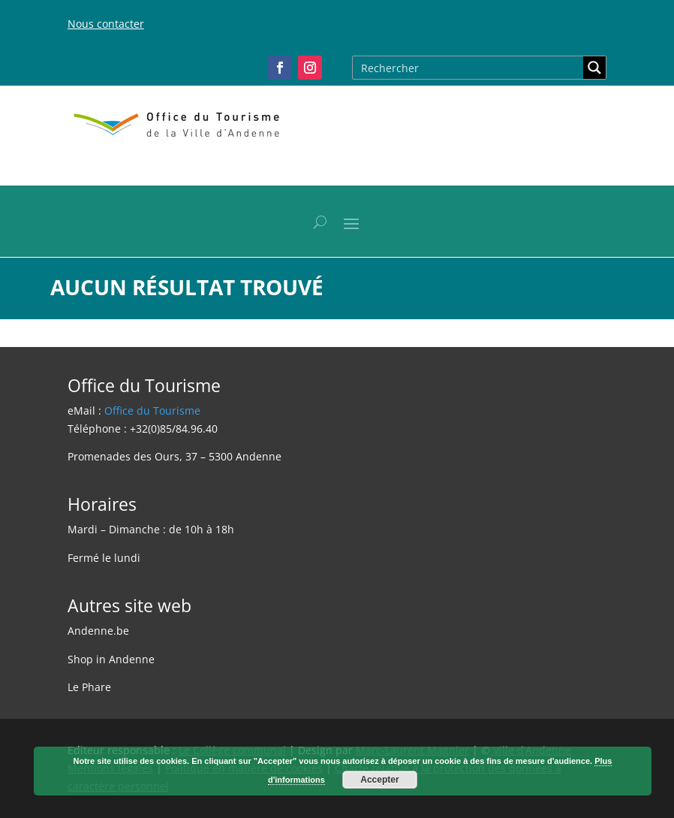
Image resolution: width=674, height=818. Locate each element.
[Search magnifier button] (594, 67)
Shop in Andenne (111, 659)
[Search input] (468, 68)
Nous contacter (106, 24)
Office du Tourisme (152, 410)
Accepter (379, 779)
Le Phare (89, 687)
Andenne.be (98, 630)
